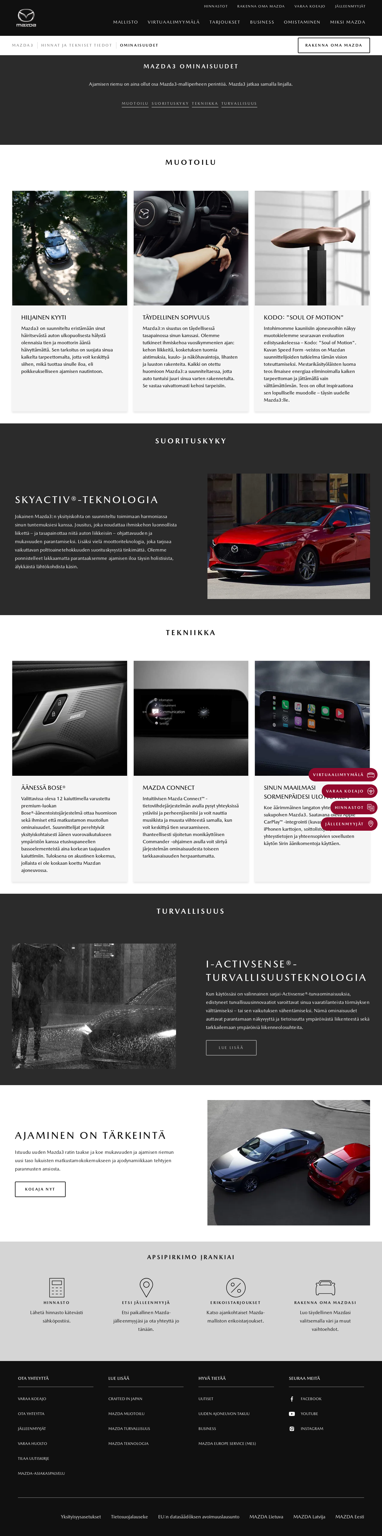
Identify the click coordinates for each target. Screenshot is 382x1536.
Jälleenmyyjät (32, 1428)
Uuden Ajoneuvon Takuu (223, 1413)
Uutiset (205, 1399)
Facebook (305, 1399)
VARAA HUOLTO (32, 1443)
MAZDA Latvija (309, 1517)
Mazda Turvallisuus (129, 1428)
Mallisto (125, 21)
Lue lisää (231, 1047)
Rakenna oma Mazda (334, 45)
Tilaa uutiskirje (33, 1458)
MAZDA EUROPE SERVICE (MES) (227, 1443)
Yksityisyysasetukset (81, 1517)
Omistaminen (302, 21)
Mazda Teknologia (128, 1443)
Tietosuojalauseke (129, 1517)
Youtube (303, 1414)
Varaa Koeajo (32, 1399)
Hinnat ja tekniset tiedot (77, 45)
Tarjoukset (225, 21)
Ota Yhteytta (31, 1413)
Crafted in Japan (125, 1399)
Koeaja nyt (40, 1189)
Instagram (306, 1429)
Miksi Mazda (348, 21)
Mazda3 (23, 45)
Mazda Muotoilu (126, 1413)
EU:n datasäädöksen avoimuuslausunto (198, 1517)
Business (262, 21)
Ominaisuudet (139, 45)
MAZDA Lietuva (266, 1517)
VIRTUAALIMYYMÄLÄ (174, 21)
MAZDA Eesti (349, 1517)
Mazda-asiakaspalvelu (41, 1473)
